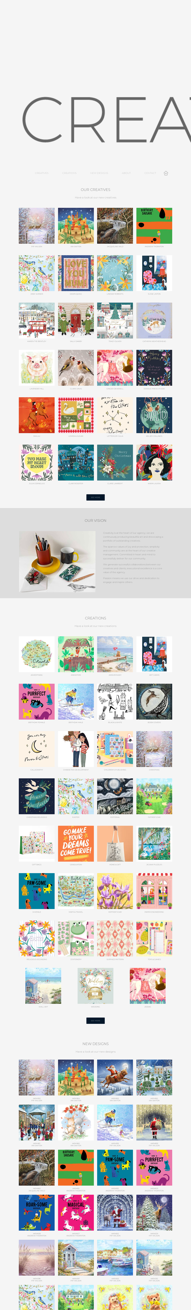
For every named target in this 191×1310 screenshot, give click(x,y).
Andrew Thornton (75, 1190)
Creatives (41, 173)
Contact (150, 173)
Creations (69, 173)
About (126, 173)
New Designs (99, 173)
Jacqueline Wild (37, 1190)
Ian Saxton (76, 1100)
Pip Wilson (36, 1100)
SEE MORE (95, 497)
